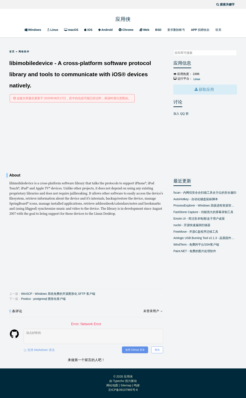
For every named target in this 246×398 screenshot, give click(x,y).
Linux (52, 29)
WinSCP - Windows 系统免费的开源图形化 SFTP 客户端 (58, 293)
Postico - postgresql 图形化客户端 (43, 298)
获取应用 (206, 89)
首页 (12, 51)
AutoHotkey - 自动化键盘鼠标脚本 (195, 198)
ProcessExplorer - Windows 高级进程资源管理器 (205, 204)
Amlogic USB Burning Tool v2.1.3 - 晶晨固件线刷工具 (205, 237)
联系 (218, 29)
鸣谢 (137, 385)
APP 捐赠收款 (200, 29)
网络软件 (24, 51)
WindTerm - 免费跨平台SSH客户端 (196, 244)
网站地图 (112, 385)
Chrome (126, 29)
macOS (71, 29)
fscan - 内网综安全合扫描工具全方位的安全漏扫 (204, 191)
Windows (33, 29)
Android (105, 29)
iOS (88, 29)
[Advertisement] (86, 137)
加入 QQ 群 (181, 112)
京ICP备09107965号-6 (123, 389)
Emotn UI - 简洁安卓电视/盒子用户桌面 (199, 217)
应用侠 (123, 18)
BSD (158, 29)
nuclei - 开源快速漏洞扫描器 (191, 224)
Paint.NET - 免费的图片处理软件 (194, 250)
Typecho (118, 381)
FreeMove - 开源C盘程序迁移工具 (195, 230)
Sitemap (125, 385)
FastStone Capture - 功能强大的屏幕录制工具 (203, 211)
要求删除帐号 (176, 29)
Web (144, 29)
